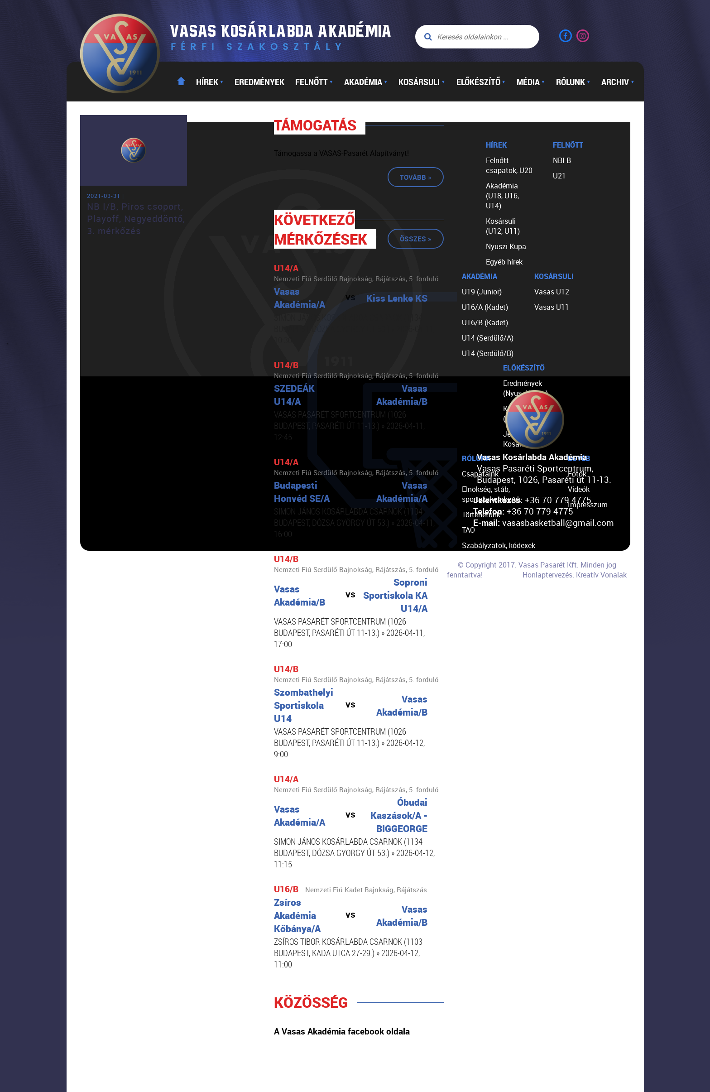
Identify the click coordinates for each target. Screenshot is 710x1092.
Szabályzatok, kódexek (498, 545)
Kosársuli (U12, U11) (503, 226)
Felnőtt (314, 81)
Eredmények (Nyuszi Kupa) (525, 388)
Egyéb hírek (504, 262)
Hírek (210, 81)
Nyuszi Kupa (506, 246)
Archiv (617, 81)
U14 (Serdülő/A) (487, 338)
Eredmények (259, 81)
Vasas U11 (551, 307)
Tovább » (416, 177)
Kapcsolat (478, 607)
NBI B (562, 160)
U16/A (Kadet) (485, 307)
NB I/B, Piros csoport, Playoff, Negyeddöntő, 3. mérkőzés (136, 218)
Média (531, 81)
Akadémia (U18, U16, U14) (502, 196)
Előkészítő (481, 81)
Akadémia (366, 81)
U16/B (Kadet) (485, 322)
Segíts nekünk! (485, 592)
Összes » (416, 238)
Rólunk (573, 81)
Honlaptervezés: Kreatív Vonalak (575, 575)
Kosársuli (421, 81)
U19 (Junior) (482, 292)
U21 (559, 176)
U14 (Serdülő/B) (487, 353)
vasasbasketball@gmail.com (558, 522)
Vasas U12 (551, 292)
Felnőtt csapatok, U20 (509, 165)
